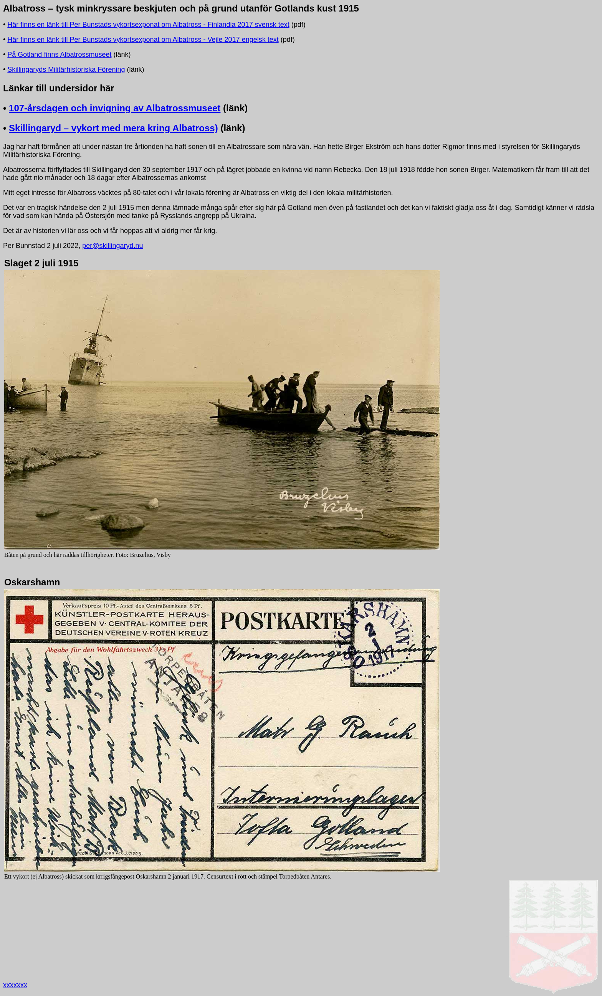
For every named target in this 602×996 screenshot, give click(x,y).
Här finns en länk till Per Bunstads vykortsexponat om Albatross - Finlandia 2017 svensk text (148, 24)
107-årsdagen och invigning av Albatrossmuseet (114, 108)
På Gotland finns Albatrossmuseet (59, 54)
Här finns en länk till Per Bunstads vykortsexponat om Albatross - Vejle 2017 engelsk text (142, 39)
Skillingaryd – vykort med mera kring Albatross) (113, 128)
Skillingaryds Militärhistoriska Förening (66, 69)
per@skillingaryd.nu (112, 245)
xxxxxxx (15, 985)
